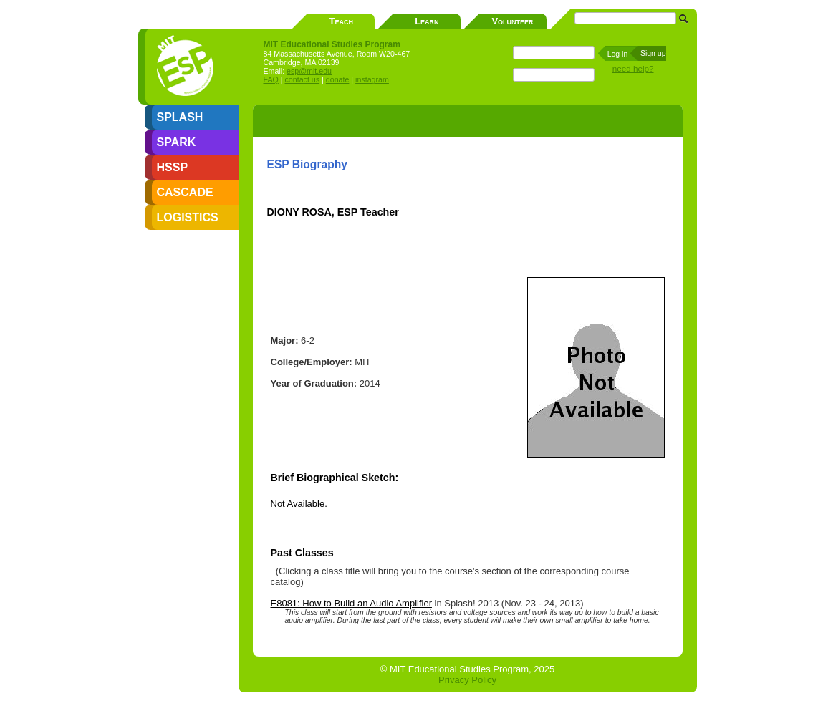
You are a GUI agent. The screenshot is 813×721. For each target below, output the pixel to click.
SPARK (176, 142)
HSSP (172, 167)
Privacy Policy (467, 679)
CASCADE (185, 192)
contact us (302, 79)
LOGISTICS (187, 217)
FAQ (271, 79)
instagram (372, 79)
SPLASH (180, 117)
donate (338, 79)
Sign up (653, 53)
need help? (633, 68)
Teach (341, 21)
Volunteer (512, 21)
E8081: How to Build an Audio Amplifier (351, 603)
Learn (426, 21)
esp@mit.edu (309, 71)
